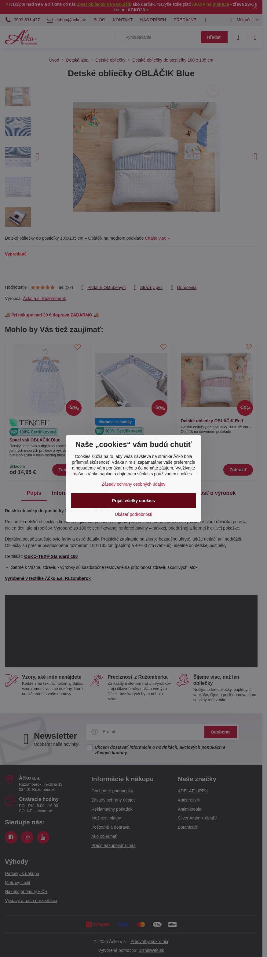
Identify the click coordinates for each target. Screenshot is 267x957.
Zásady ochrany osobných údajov (134, 484)
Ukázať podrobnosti (133, 514)
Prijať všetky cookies (133, 500)
